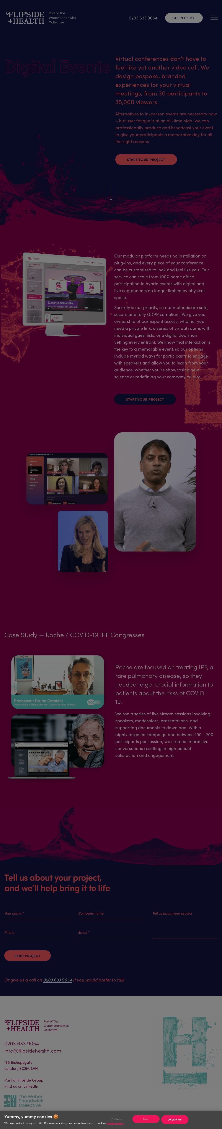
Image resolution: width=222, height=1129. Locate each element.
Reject (146, 1119)
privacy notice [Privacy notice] (115, 1123)
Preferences (117, 1119)
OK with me (175, 1119)
